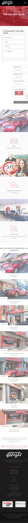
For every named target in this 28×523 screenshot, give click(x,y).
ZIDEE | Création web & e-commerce (14, 516)
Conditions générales (15, 517)
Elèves (14, 479)
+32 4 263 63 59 (16, 495)
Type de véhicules (14, 472)
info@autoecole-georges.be (15, 494)
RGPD (9, 517)
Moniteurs (14, 481)
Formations (14, 469)
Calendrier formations (14, 473)
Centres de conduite (14, 470)
